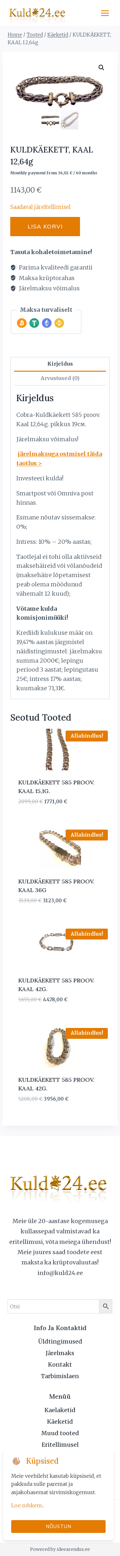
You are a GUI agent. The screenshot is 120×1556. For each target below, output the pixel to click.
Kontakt (60, 1364)
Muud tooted (60, 1433)
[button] (101, 67)
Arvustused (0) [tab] (60, 378)
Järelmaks (60, 1353)
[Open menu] (104, 13)
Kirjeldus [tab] (60, 363)
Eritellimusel (60, 1444)
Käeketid (60, 1421)
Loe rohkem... (27, 1505)
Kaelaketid (60, 1410)
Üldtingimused (60, 1341)
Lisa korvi (45, 226)
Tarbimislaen (60, 1376)
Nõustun (58, 1526)
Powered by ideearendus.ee (60, 1549)
